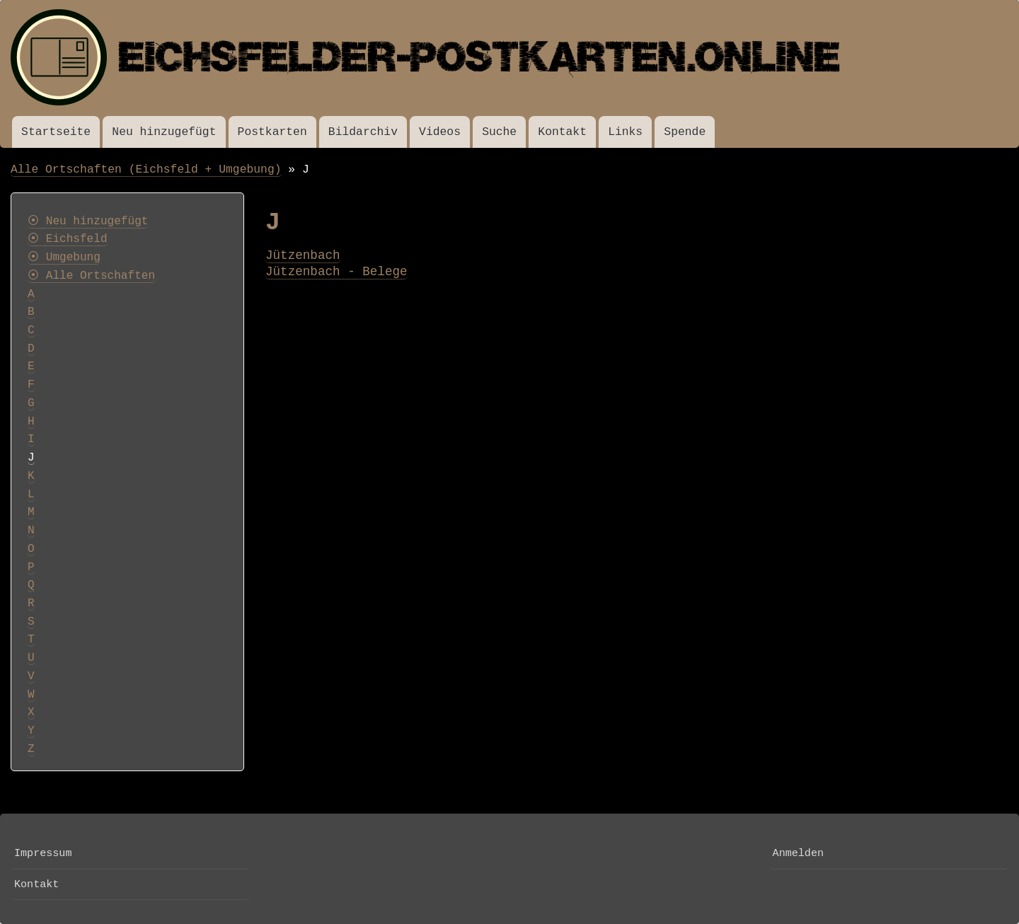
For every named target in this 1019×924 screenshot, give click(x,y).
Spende (685, 132)
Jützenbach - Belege (336, 272)
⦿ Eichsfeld (68, 239)
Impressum (42, 853)
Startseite (56, 132)
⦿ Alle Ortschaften (91, 276)
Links (625, 132)
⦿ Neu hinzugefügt (88, 221)
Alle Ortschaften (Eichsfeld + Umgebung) (146, 169)
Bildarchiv (363, 132)
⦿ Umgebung (64, 257)
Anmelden (798, 853)
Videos (440, 132)
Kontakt (562, 132)
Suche (499, 132)
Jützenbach (302, 255)
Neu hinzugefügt (164, 132)
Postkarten (272, 132)
